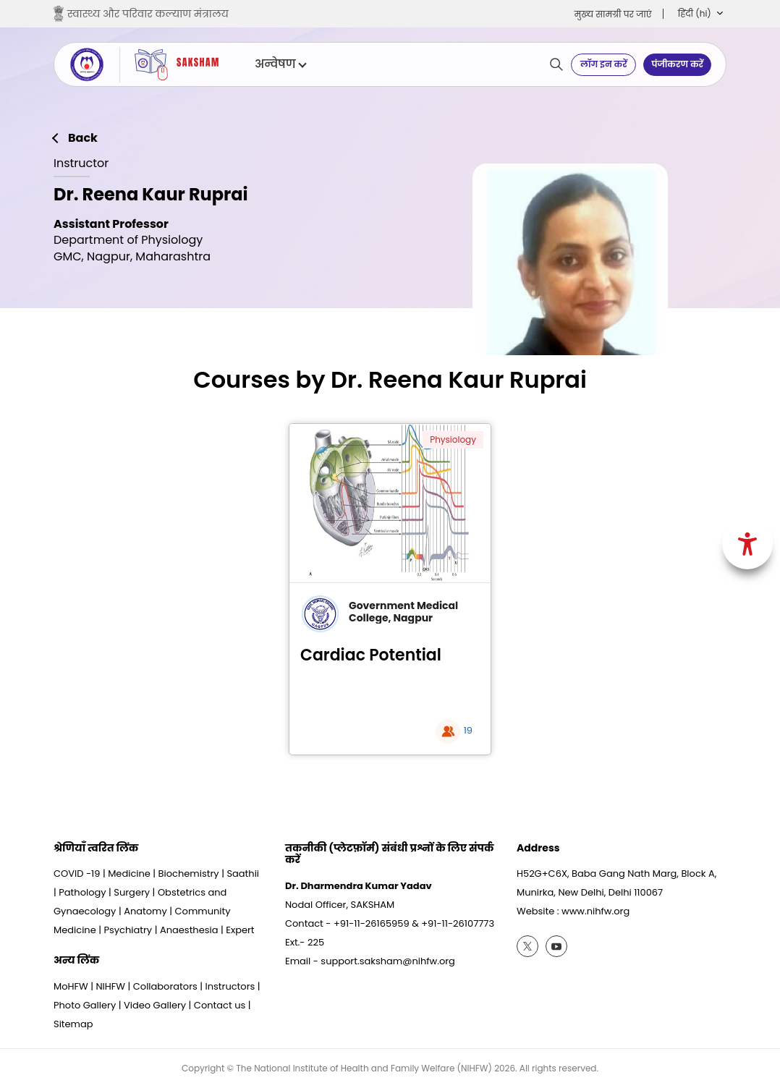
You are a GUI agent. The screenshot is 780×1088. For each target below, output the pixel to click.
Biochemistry (188, 873)
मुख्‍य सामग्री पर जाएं (613, 14)
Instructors (230, 986)
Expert (240, 930)
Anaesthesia (189, 930)
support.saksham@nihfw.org (388, 961)
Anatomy (145, 911)
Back (83, 138)
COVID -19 (77, 873)
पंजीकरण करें (677, 64)
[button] (700, 14)
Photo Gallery (85, 1005)
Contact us (219, 1005)
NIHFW (110, 986)
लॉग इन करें (603, 64)
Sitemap (73, 1024)
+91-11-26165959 (372, 923)
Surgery (132, 892)
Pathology (82, 892)
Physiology (453, 439)
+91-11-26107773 (457, 923)
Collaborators (165, 986)
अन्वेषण (280, 64)
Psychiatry (127, 930)
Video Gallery (155, 1005)
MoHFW (71, 986)
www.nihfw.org (595, 911)
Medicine (129, 873)
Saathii (242, 873)
